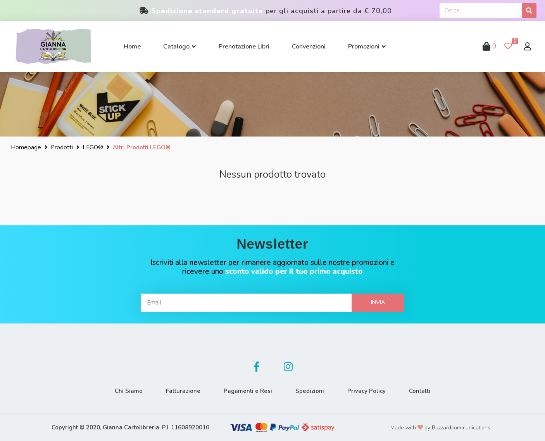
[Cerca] (529, 10)
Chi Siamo (129, 391)
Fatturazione (183, 391)
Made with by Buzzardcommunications (440, 427)
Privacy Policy (366, 391)
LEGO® (93, 147)
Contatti (419, 391)
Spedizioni (309, 391)
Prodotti (62, 147)
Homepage (26, 147)
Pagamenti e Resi (248, 391)
